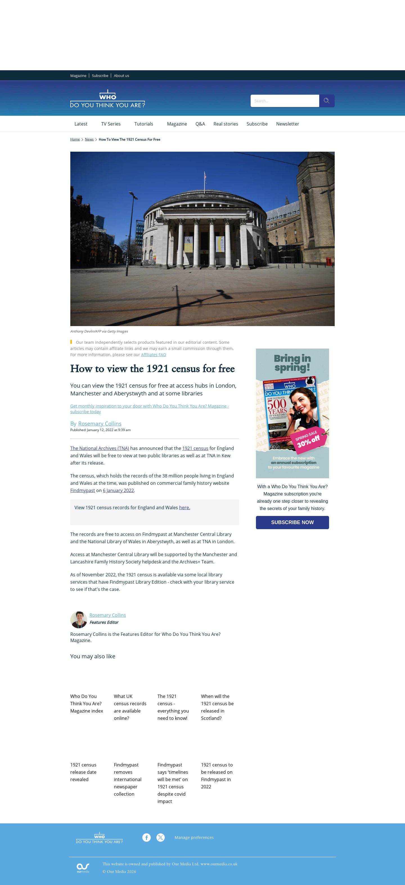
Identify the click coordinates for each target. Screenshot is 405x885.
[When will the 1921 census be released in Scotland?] (220, 675)
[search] (326, 100)
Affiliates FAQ (153, 354)
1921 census (195, 448)
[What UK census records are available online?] (133, 675)
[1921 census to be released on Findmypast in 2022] (220, 744)
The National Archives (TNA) (99, 448)
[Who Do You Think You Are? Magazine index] (89, 675)
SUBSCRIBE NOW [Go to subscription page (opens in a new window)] (292, 522)
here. (184, 507)
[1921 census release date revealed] (89, 744)
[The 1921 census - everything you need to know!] (176, 675)
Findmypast (82, 490)
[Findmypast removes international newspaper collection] (133, 744)
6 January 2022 (118, 490)
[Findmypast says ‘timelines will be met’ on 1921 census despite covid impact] (176, 744)
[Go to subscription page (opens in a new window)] (292, 476)
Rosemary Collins (107, 615)
